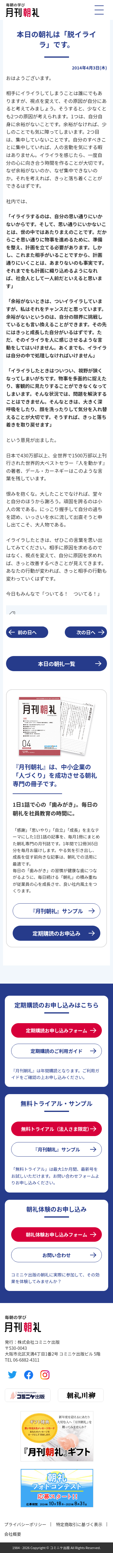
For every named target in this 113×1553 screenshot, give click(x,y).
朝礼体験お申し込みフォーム (56, 1234)
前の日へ (27, 632)
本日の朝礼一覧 (56, 664)
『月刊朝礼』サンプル (56, 911)
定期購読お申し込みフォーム (56, 1030)
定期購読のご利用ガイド (56, 1051)
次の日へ (86, 632)
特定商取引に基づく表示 (79, 1524)
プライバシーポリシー (25, 1524)
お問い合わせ (56, 1255)
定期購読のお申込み (56, 933)
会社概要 (12, 1534)
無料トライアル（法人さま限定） (56, 1128)
